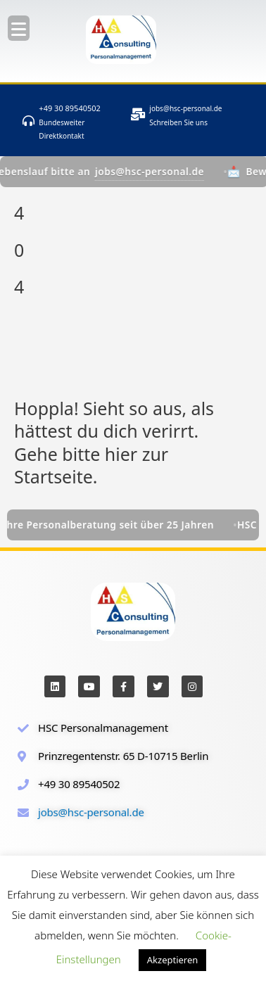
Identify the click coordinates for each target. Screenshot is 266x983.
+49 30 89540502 (70, 108)
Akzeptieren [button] (172, 959)
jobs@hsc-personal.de (185, 108)
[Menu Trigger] (19, 28)
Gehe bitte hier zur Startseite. (91, 465)
